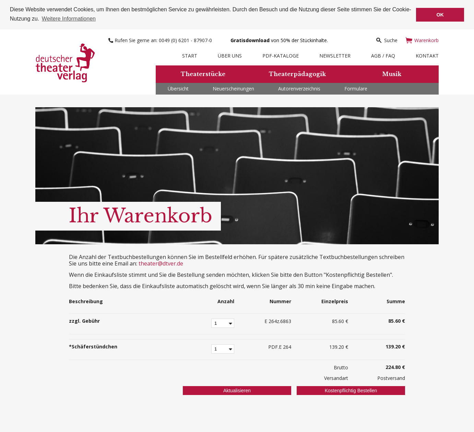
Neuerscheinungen (233, 88)
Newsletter (335, 55)
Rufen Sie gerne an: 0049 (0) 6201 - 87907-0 (160, 39)
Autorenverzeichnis (299, 88)
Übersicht (178, 88)
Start (189, 55)
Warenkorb (422, 39)
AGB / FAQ (383, 55)
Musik (391, 73)
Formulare (355, 88)
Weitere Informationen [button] (69, 19)
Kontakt (427, 55)
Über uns (230, 55)
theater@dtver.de (161, 263)
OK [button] (440, 14)
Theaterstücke (203, 73)
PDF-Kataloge (280, 55)
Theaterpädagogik (297, 73)
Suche (387, 39)
